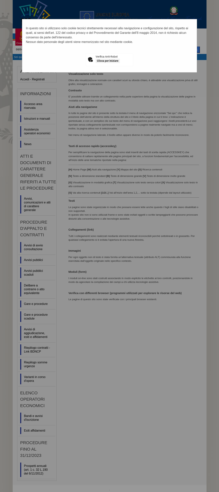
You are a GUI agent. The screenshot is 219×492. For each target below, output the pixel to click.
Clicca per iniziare (107, 60)
